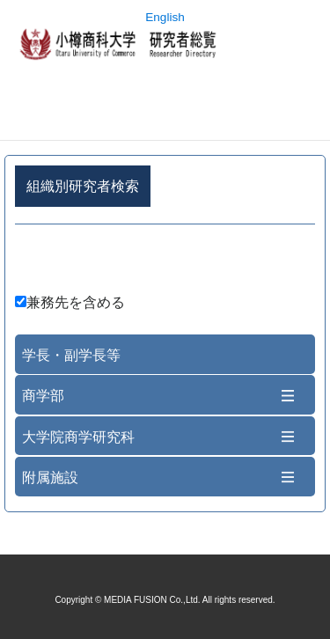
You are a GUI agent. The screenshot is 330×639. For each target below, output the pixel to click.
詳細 (165, 262)
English (165, 17)
